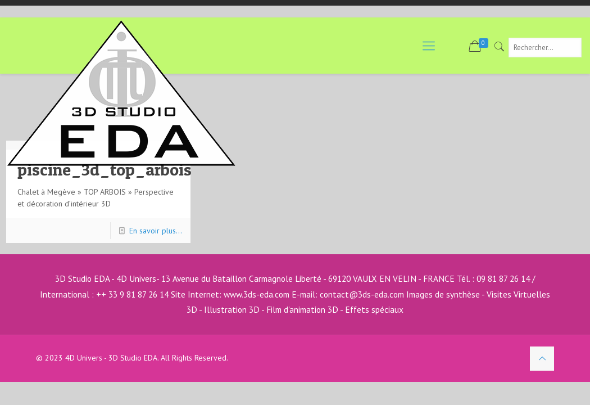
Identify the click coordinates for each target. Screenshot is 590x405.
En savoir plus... (155, 231)
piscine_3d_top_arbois (104, 169)
